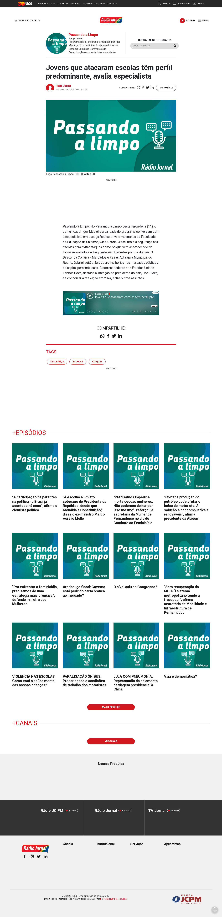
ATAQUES (97, 361)
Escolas (78, 361)
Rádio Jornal (63, 85)
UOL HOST (62, 3)
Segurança (57, 361)
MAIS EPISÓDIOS (111, 707)
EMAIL (198, 3)
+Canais (24, 723)
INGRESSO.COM (46, 3)
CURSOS (87, 3)
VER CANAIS (111, 741)
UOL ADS (112, 3)
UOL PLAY (100, 3)
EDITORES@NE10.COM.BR (113, 899)
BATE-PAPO (181, 3)
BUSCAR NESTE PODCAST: (154, 40)
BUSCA (163, 3)
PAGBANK (76, 3)
